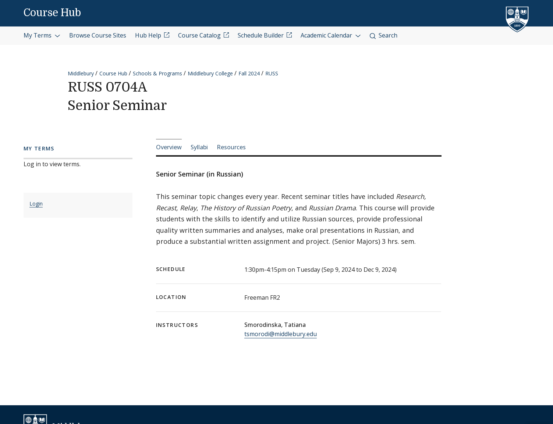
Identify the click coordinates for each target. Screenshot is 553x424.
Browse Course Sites (97, 35)
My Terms (42, 35)
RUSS (271, 73)
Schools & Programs (157, 73)
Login (36, 203)
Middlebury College (210, 73)
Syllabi (199, 147)
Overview (169, 147)
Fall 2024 (249, 73)
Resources (231, 147)
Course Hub (52, 13)
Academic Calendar (331, 35)
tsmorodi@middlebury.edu (280, 334)
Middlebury (81, 73)
